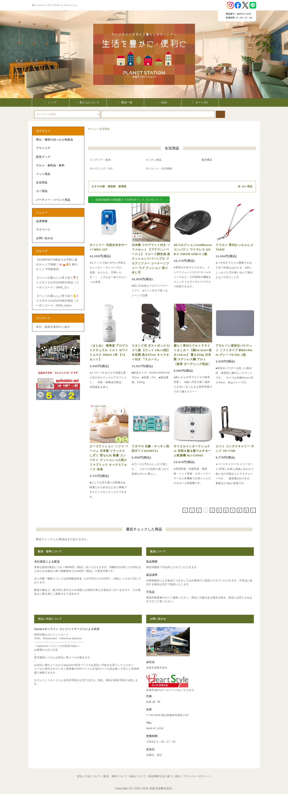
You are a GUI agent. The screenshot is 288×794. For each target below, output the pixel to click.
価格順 (112, 186)
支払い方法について (89, 776)
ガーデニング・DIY (101, 168)
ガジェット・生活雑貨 (159, 168)
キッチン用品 (154, 160)
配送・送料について (115, 776)
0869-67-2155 (154, 728)
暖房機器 (207, 160)
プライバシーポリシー (196, 776)
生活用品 (104, 129)
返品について (138, 776)
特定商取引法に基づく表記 (164, 776)
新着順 (122, 186)
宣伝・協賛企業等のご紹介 (53, 326)
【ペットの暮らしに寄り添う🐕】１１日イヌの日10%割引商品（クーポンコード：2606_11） (57, 282)
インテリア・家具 (100, 160)
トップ (50, 102)
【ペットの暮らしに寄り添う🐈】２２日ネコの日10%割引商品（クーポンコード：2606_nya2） (57, 300)
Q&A (162, 102)
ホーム (92, 129)
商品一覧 (125, 102)
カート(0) (200, 102)
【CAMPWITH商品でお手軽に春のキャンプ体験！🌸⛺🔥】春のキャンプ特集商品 (57, 264)
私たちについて (88, 102)
